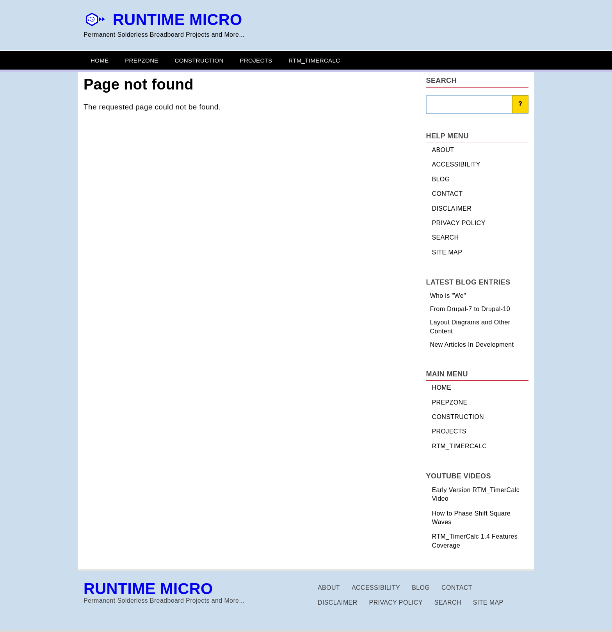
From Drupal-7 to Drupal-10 (470, 309)
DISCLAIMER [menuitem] (452, 208)
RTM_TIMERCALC (314, 60)
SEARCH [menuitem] (445, 237)
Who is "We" (448, 295)
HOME (100, 60)
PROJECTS (256, 60)
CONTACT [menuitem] (447, 193)
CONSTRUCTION (198, 60)
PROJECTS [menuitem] (449, 431)
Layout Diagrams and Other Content (470, 326)
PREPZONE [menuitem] (450, 402)
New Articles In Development (472, 344)
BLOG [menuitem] (441, 179)
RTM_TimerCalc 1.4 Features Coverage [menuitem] (475, 540)
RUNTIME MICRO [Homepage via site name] (177, 19)
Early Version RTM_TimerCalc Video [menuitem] (476, 494)
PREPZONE (141, 60)
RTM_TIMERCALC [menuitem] (459, 446)
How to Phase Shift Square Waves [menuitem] (471, 517)
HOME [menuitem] (442, 387)
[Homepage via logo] (95, 25)
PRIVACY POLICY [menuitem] (459, 223)
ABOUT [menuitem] (443, 150)
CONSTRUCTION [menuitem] (458, 417)
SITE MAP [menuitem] (447, 252)
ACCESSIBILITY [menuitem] (456, 164)
